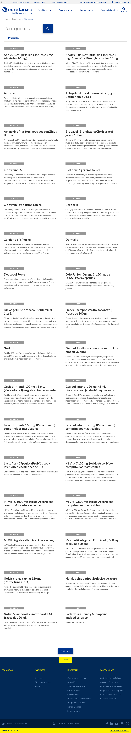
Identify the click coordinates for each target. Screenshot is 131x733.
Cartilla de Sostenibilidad (110, 678)
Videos (38, 686)
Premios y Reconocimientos (79, 698)
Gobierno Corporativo (109, 682)
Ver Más (65, 651)
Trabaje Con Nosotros (76, 686)
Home (6, 19)
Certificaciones (73, 690)
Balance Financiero (108, 698)
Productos (16, 19)
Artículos (38, 678)
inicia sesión (89, 2)
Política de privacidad (119, 730)
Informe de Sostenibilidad (111, 686)
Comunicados (73, 694)
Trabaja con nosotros (21, 2)
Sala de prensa (73, 711)
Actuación (71, 682)
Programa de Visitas (76, 703)
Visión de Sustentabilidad (111, 694)
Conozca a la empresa (76, 678)
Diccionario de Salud (43, 682)
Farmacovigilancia (60, 2)
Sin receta (28, 19)
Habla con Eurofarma (14, 723)
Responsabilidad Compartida (112, 690)
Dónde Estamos (74, 707)
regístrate (101, 2)
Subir (65, 660)
